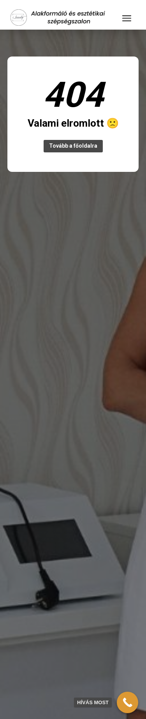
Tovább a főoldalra (73, 146)
